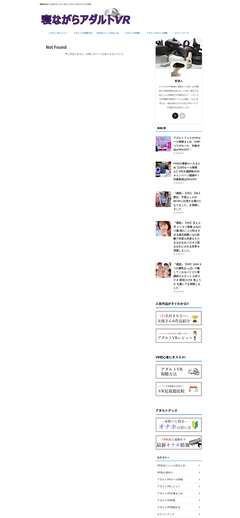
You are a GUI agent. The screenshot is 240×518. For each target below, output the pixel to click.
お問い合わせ (120, 498)
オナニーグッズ (182, 33)
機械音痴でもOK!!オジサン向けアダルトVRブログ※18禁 (120, 503)
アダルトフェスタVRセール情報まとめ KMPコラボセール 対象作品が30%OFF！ (187, 141)
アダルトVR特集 (132, 33)
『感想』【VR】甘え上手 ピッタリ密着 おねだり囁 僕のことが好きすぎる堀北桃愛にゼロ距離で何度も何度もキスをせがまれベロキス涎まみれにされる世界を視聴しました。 (187, 217)
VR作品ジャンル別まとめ (107, 33)
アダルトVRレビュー (58, 33)
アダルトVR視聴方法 (82, 33)
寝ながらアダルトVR (120, 508)
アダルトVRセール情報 (157, 33)
